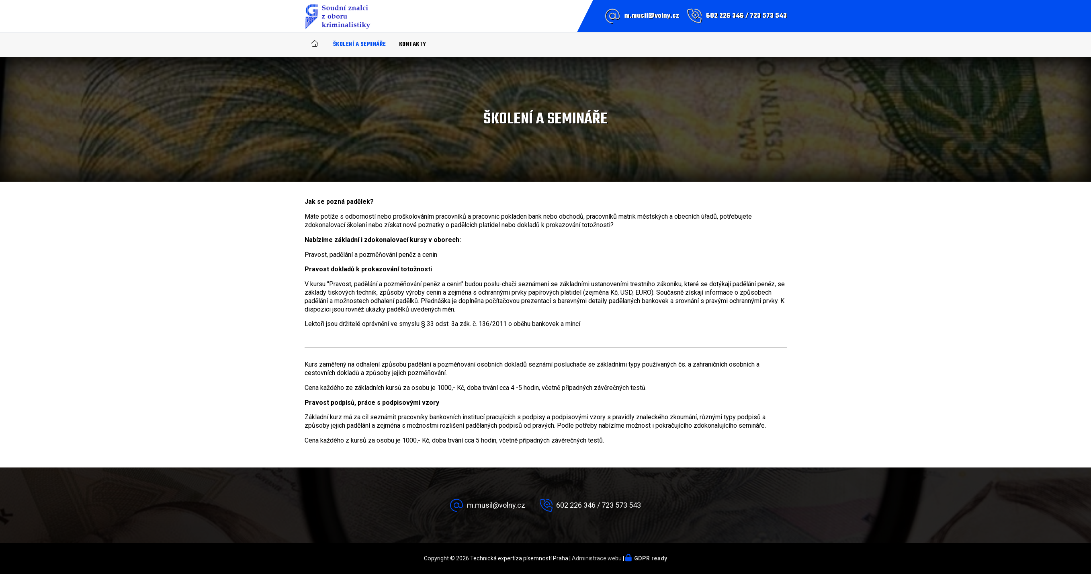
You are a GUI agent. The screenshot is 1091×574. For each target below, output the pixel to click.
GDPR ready (650, 558)
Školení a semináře (359, 44)
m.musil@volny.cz (651, 16)
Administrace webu (597, 558)
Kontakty (412, 44)
